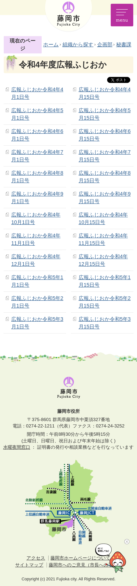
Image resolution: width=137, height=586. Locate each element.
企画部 (104, 44)
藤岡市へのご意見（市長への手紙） (85, 564)
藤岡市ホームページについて (80, 557)
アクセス (35, 557)
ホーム (51, 44)
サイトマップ (29, 564)
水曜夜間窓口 (16, 447)
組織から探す (77, 44)
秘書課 (123, 44)
